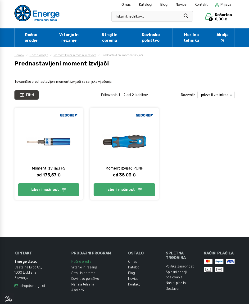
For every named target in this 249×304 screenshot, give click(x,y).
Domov (19, 55)
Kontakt (201, 4)
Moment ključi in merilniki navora (75, 55)
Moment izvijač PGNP (124, 168)
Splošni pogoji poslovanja (176, 274)
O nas (126, 4)
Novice (181, 4)
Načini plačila (176, 283)
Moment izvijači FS (48, 168)
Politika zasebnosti (180, 266)
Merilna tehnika (191, 37)
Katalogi (145, 4)
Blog (164, 4)
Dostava (172, 289)
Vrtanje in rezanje (69, 37)
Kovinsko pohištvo (151, 37)
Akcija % (223, 37)
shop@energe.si (32, 286)
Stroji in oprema (110, 37)
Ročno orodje (31, 37)
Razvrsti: (188, 95)
